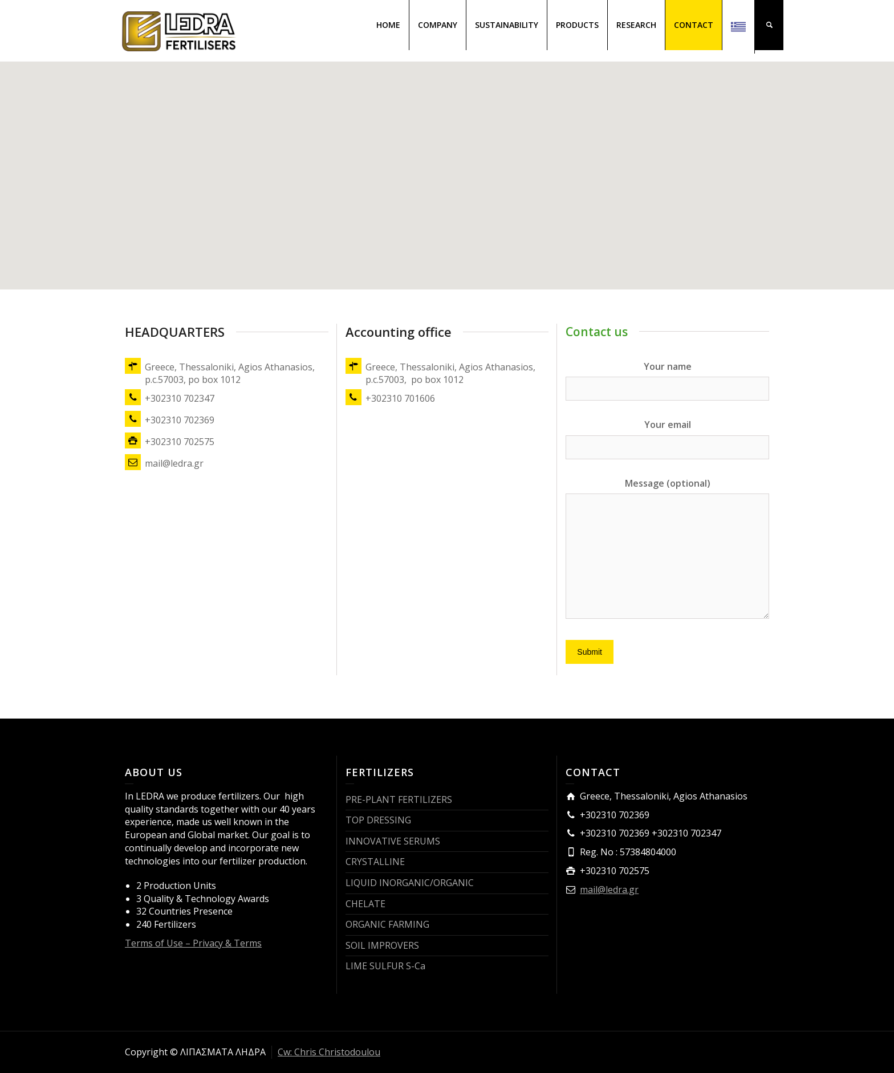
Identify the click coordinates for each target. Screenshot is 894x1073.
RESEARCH (636, 24)
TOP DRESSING (378, 820)
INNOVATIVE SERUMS (393, 841)
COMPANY (437, 24)
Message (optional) (667, 549)
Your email (667, 435)
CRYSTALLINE (375, 861)
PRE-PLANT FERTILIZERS (399, 799)
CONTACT (693, 24)
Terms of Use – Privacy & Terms (193, 943)
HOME (388, 24)
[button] (447, 165)
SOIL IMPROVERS (382, 945)
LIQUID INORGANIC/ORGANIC (410, 882)
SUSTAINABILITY (506, 24)
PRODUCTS (577, 24)
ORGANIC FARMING (387, 924)
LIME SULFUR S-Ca (385, 966)
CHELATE (365, 903)
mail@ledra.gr (609, 889)
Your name (667, 377)
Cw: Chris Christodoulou (329, 1052)
